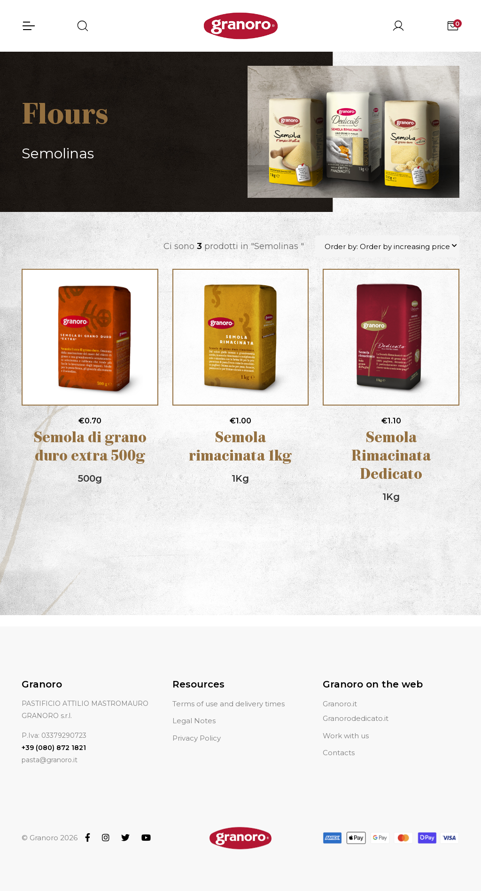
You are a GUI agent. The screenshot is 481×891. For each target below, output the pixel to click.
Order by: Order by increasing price (387, 246)
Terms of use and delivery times (228, 692)
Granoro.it (340, 692)
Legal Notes (194, 709)
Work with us (346, 724)
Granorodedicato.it (355, 707)
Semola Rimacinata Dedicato (391, 457)
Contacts (339, 741)
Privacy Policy (196, 726)
